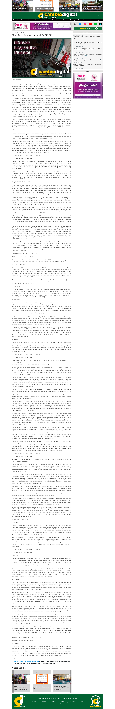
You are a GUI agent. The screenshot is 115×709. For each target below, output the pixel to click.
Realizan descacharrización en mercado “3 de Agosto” (20, 688)
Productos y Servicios (62, 702)
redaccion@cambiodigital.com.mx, (66, 699)
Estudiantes (56, 20)
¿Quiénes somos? (44, 702)
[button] (13, 5)
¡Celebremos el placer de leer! (41, 687)
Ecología (73, 20)
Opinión (23, 20)
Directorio (53, 701)
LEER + (88, 71)
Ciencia (92, 20)
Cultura (65, 20)
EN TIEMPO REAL (88, 32)
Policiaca (38, 20)
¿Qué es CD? (34, 702)
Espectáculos (83, 20)
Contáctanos (72, 701)
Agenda (99, 20)
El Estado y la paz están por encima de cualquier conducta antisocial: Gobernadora (87, 49)
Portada (16, 20)
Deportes (47, 20)
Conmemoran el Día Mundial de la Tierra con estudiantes (61, 688)
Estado (30, 20)
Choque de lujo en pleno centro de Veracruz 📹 (87, 60)
